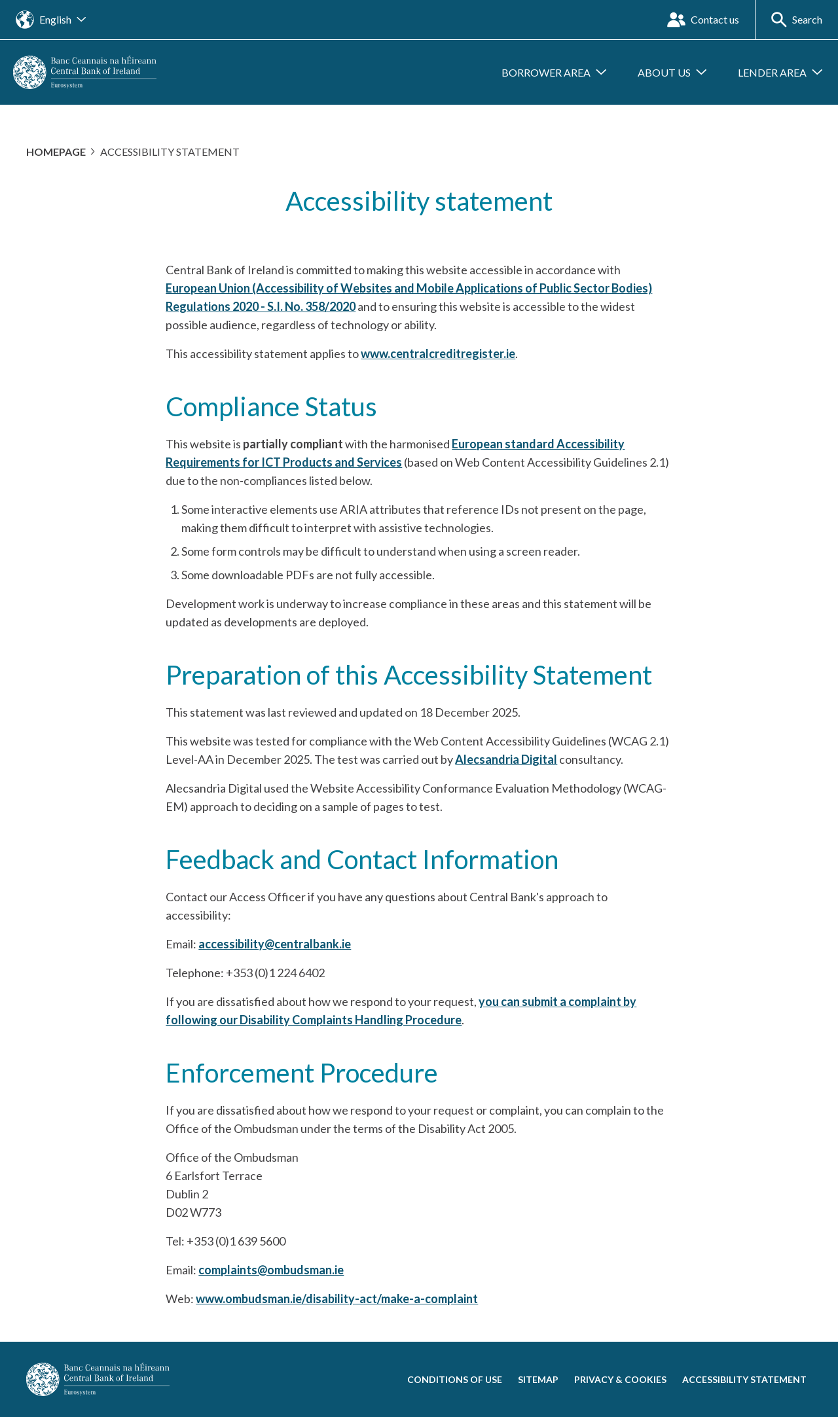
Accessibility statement (744, 1379)
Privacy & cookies (620, 1379)
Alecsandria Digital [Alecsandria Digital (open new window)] (506, 759)
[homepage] (84, 71)
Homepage (56, 151)
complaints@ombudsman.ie (271, 1270)
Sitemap (538, 1379)
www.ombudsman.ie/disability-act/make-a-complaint (337, 1298)
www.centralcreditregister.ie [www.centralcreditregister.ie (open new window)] (438, 353)
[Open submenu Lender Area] (780, 73)
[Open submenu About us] (672, 73)
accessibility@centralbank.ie (274, 944)
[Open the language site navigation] (51, 19)
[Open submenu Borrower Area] (553, 73)
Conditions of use (454, 1379)
